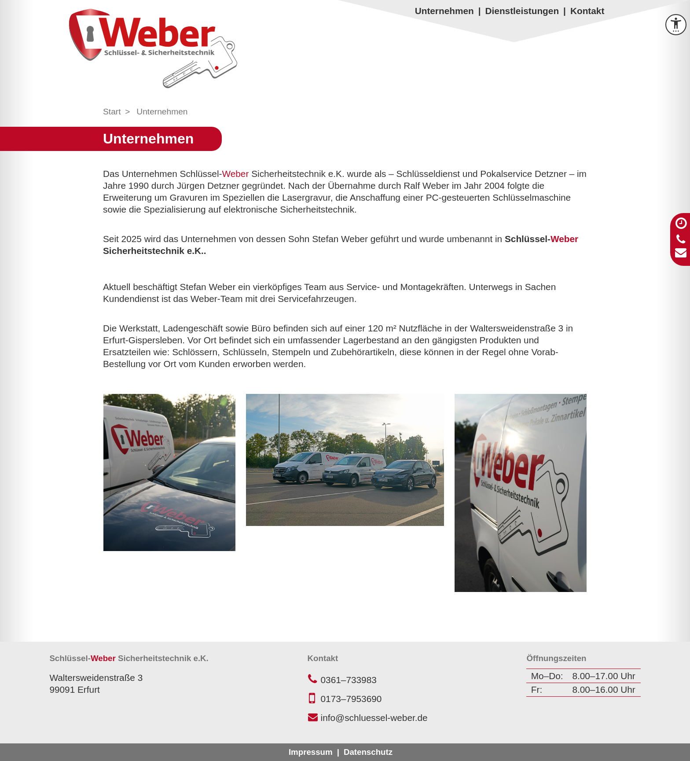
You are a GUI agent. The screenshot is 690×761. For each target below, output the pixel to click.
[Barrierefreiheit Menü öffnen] (675, 24)
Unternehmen (444, 11)
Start (112, 111)
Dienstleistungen (522, 11)
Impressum (311, 752)
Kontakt (587, 11)
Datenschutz (368, 752)
